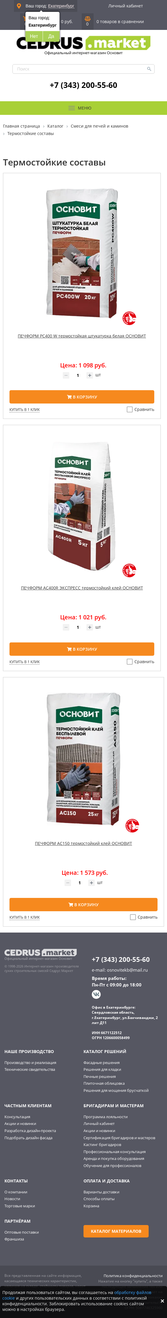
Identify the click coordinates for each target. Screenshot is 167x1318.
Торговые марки (19, 1205)
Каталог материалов (116, 1231)
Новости (12, 1198)
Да (51, 36)
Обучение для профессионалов (112, 1165)
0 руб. (67, 21)
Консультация (17, 1116)
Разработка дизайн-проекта (30, 1130)
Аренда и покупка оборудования (114, 1158)
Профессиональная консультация (115, 1151)
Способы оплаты (99, 1198)
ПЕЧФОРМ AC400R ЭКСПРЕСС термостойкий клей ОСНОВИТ (82, 588)
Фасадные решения (102, 1062)
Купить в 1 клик (24, 409)
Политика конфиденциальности (133, 1275)
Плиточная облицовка (104, 1083)
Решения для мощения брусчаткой (116, 1090)
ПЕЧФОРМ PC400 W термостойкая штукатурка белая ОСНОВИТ (82, 336)
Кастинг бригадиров (102, 1144)
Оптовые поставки (21, 1232)
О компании (15, 1192)
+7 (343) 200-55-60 (83, 85)
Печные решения (100, 1076)
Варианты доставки (101, 1192)
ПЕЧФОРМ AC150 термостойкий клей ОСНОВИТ (83, 843)
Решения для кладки (102, 1069)
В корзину (82, 397)
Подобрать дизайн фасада (28, 1137)
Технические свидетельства (29, 1069)
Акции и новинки (20, 1123)
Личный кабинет (125, 6)
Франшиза (14, 1239)
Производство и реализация (30, 1062)
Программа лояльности (106, 1116)
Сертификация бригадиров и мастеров (119, 1137)
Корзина (91, 1205)
